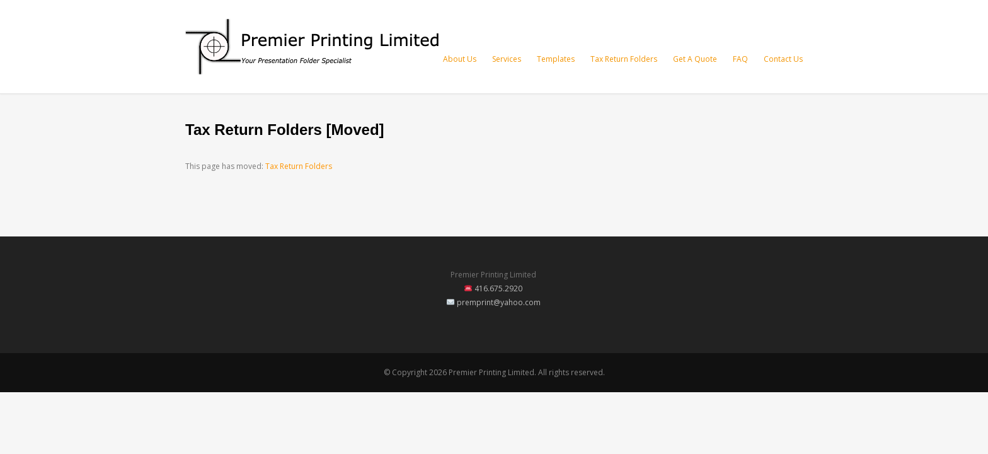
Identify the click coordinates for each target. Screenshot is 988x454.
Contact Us (783, 59)
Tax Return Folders (623, 59)
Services (506, 59)
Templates (556, 59)
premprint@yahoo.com (499, 302)
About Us (459, 59)
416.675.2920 (498, 288)
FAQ (740, 59)
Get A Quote (695, 59)
